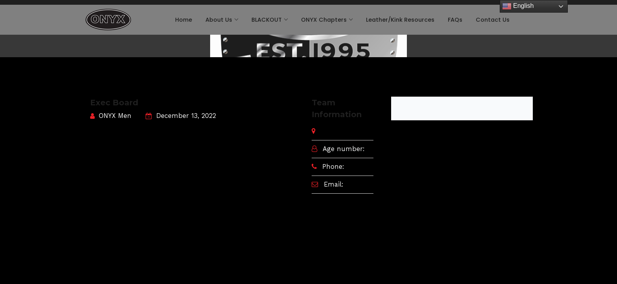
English (518, 6)
